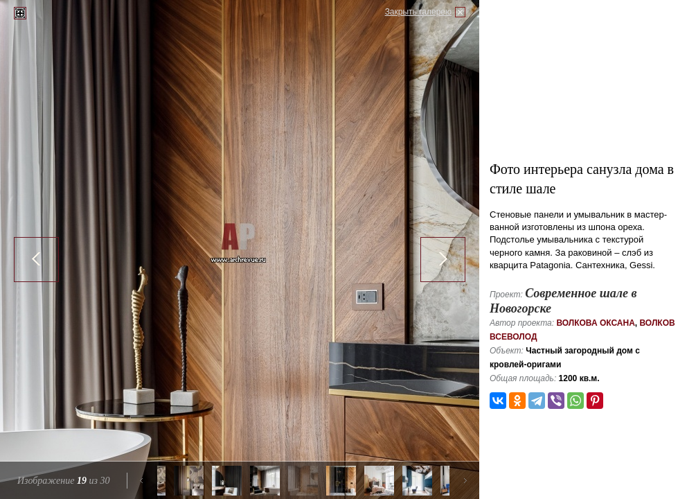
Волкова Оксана (595, 323)
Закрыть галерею (418, 12)
